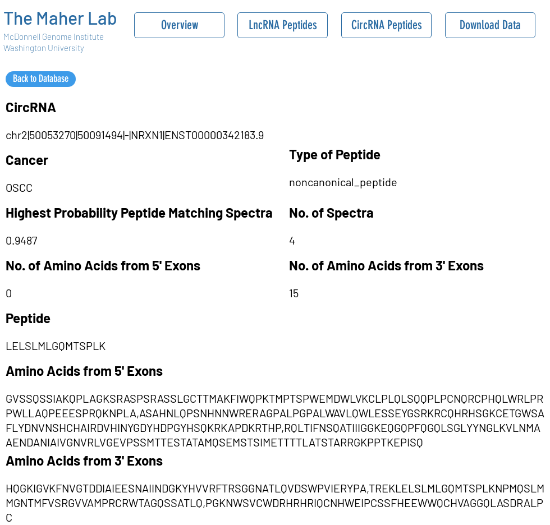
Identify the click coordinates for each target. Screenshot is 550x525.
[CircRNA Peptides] (386, 25)
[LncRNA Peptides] (282, 25)
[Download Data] (490, 25)
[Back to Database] (41, 79)
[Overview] (179, 25)
